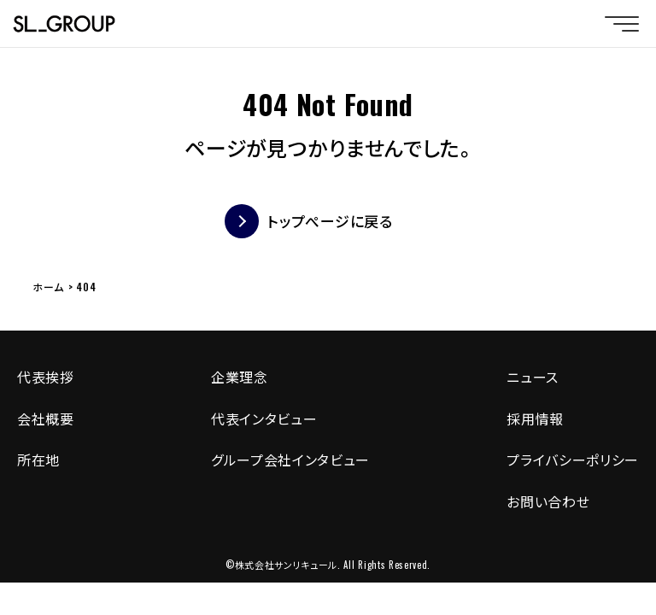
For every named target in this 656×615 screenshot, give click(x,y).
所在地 (38, 459)
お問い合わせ (548, 501)
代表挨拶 (45, 376)
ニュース (533, 376)
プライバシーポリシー (573, 459)
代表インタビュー (264, 418)
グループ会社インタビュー (290, 459)
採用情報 (535, 418)
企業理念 (239, 376)
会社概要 (45, 418)
